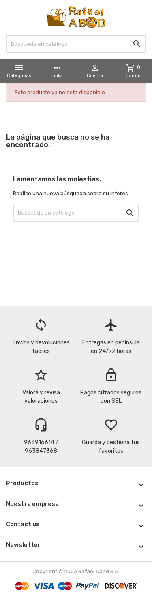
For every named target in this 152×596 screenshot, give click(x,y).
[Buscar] (76, 44)
